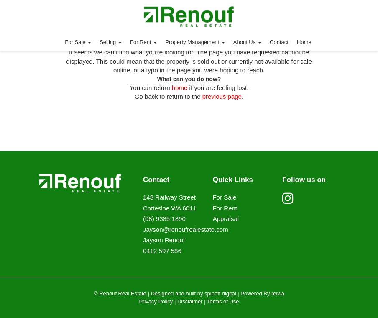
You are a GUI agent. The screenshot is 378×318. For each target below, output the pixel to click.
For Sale (78, 42)
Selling (111, 42)
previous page (222, 96)
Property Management (195, 42)
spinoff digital (220, 293)
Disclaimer (190, 301)
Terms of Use (223, 301)
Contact (279, 42)
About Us (247, 42)
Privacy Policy (156, 301)
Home (304, 42)
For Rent (143, 42)
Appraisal (226, 218)
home (180, 87)
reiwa (277, 293)
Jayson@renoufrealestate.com (185, 229)
